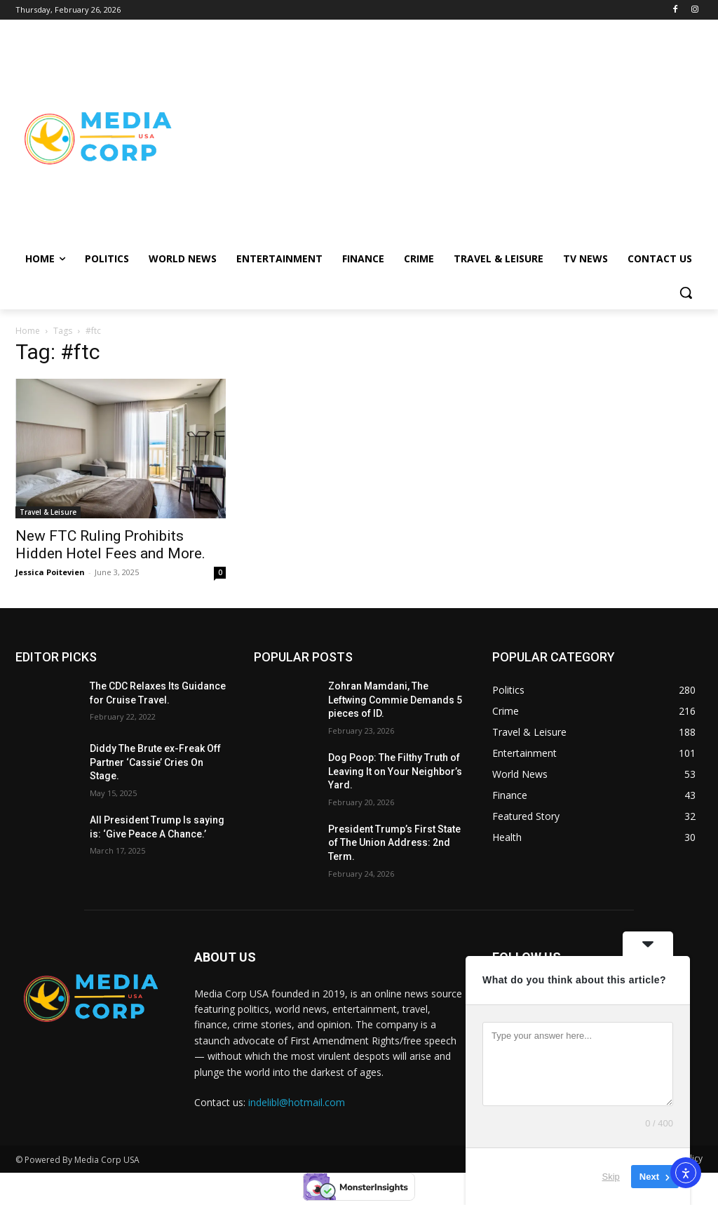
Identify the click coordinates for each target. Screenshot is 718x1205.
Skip (611, 1176)
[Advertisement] (441, 137)
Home (27, 331)
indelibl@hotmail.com (296, 1102)
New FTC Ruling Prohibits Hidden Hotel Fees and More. (110, 544)
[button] (686, 292)
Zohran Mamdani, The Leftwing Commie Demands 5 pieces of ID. (395, 699)
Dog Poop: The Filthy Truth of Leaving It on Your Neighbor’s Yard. (395, 771)
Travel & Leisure (48, 512)
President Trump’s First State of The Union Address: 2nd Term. (394, 842)
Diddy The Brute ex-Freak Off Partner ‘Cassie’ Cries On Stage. (155, 762)
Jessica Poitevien (50, 572)
